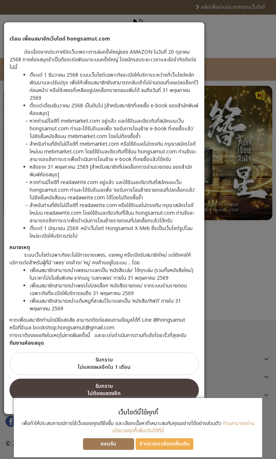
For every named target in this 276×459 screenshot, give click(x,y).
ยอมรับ (108, 444)
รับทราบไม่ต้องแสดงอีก (104, 389)
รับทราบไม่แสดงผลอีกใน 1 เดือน (104, 363)
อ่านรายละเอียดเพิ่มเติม (164, 444)
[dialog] (138, 229)
